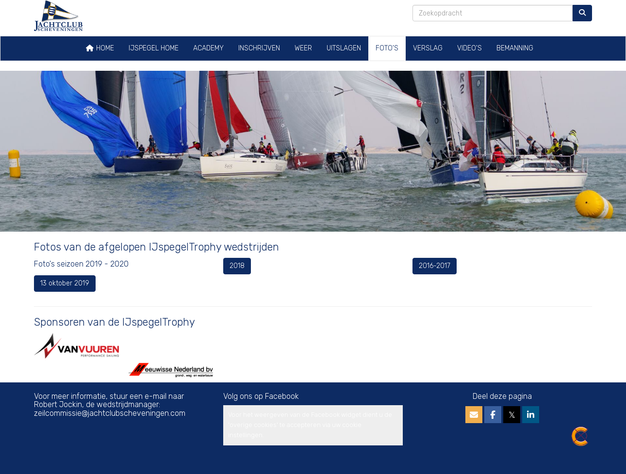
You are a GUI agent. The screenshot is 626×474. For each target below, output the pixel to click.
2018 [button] (237, 266)
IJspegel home (154, 48)
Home (99, 48)
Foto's (387, 48)
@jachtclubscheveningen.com (109, 413)
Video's (469, 48)
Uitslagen (344, 48)
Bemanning (514, 48)
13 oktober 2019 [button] (64, 283)
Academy (208, 48)
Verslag (428, 48)
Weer (303, 48)
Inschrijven (259, 48)
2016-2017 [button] (434, 266)
